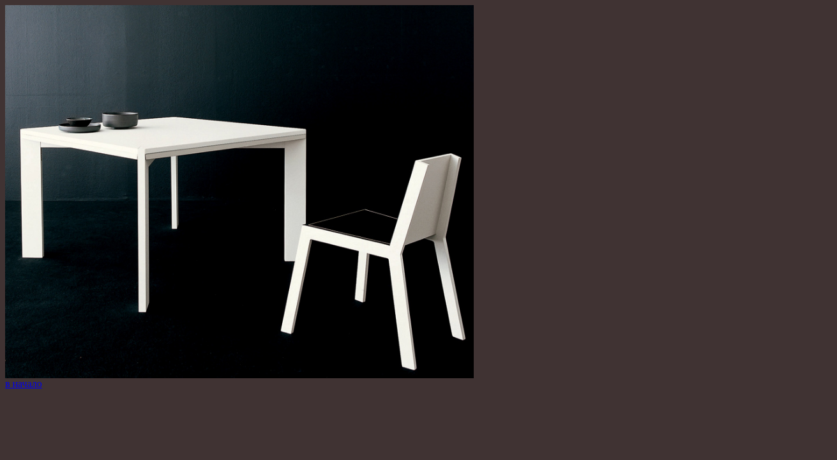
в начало (23, 383)
